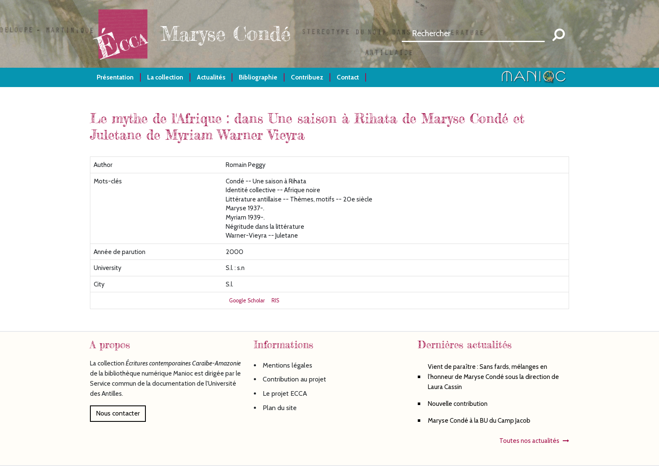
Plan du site (280, 408)
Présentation (115, 77)
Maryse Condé (226, 33)
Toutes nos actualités (529, 441)
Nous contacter (118, 413)
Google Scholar (247, 300)
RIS (275, 300)
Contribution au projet (294, 379)
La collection (165, 77)
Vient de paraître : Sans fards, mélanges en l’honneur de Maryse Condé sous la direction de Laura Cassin (493, 377)
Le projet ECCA (285, 393)
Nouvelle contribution (458, 404)
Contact (348, 77)
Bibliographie (258, 77)
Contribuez (307, 77)
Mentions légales (287, 365)
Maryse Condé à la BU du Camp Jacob (479, 420)
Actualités (211, 77)
